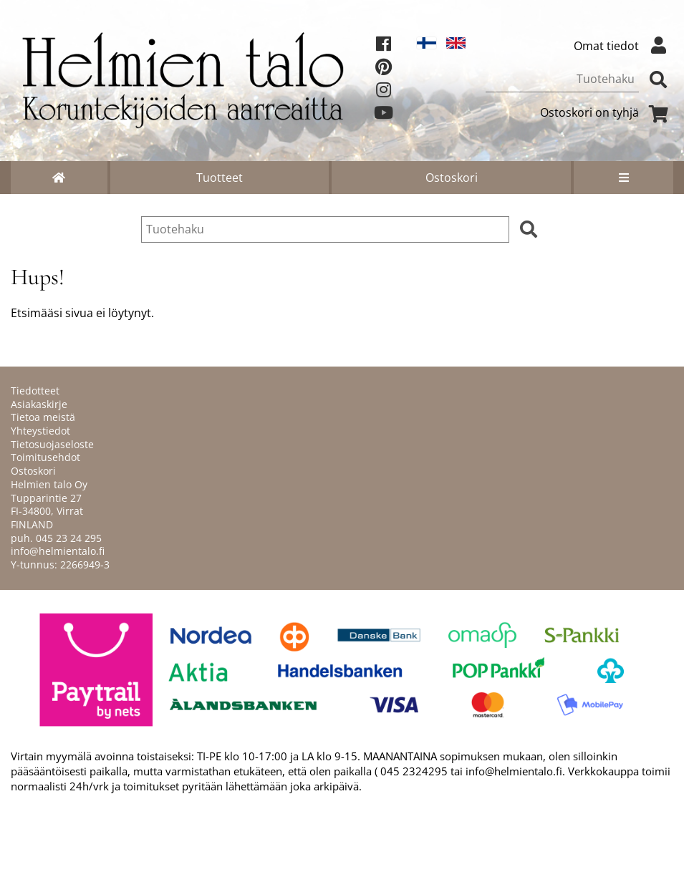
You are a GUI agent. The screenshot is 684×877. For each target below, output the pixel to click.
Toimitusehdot (45, 457)
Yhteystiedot (40, 430)
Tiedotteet (35, 390)
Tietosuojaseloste (52, 444)
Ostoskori (451, 177)
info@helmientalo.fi (58, 551)
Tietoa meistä (43, 417)
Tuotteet (219, 177)
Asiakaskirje (39, 404)
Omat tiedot (623, 46)
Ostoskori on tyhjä (606, 112)
